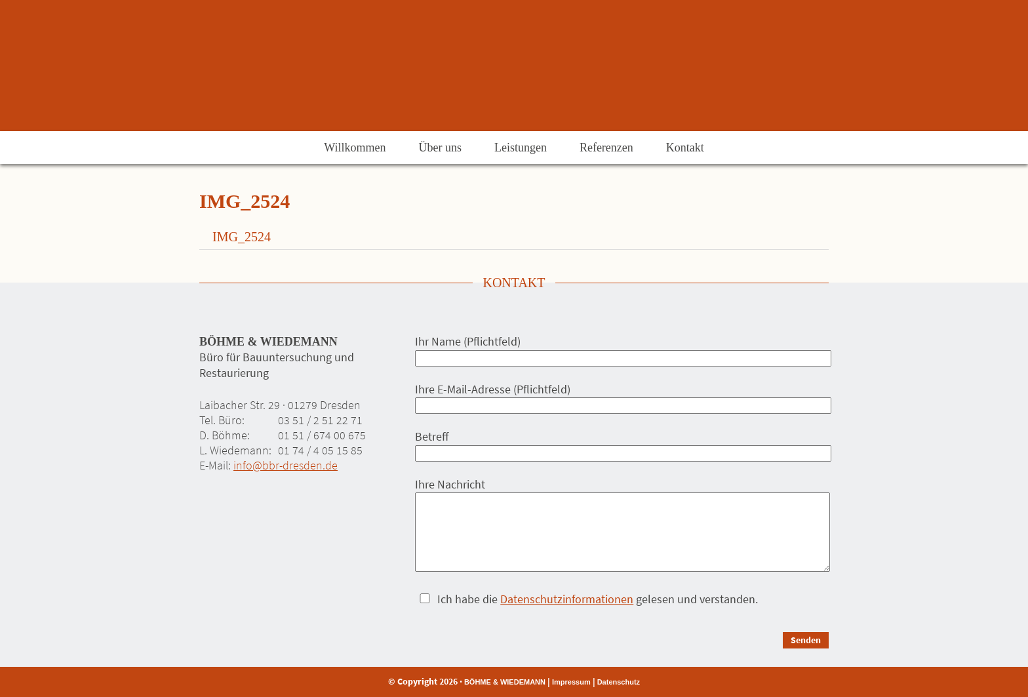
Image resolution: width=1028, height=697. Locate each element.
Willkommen (355, 147)
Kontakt (685, 147)
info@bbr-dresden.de (285, 465)
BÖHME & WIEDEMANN (504, 682)
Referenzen (606, 147)
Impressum (571, 682)
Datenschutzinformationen (566, 599)
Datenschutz (618, 682)
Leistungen (520, 147)
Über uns (440, 147)
